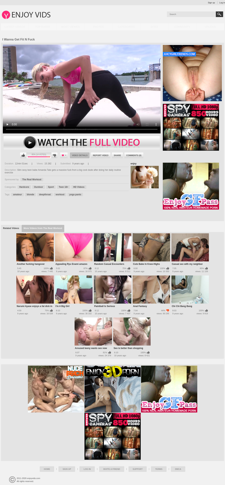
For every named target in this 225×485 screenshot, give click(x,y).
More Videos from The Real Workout (43, 228)
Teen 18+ (63, 187)
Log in (222, 2)
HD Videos (78, 187)
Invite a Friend (111, 469)
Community (182, 26)
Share (117, 155)
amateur (17, 194)
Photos (98, 26)
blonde (30, 194)
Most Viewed (70, 26)
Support (138, 469)
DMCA (178, 469)
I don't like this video (54, 155)
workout (60, 194)
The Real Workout (31, 179)
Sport (51, 187)
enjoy (133, 163)
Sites (154, 26)
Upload (210, 26)
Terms (158, 469)
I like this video (23, 155)
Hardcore (24, 187)
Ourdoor (38, 187)
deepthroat (45, 194)
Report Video (100, 155)
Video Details (80, 155)
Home (47, 469)
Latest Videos (14, 26)
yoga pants (75, 194)
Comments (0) (133, 155)
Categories (126, 26)
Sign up (211, 2)
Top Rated (42, 26)
